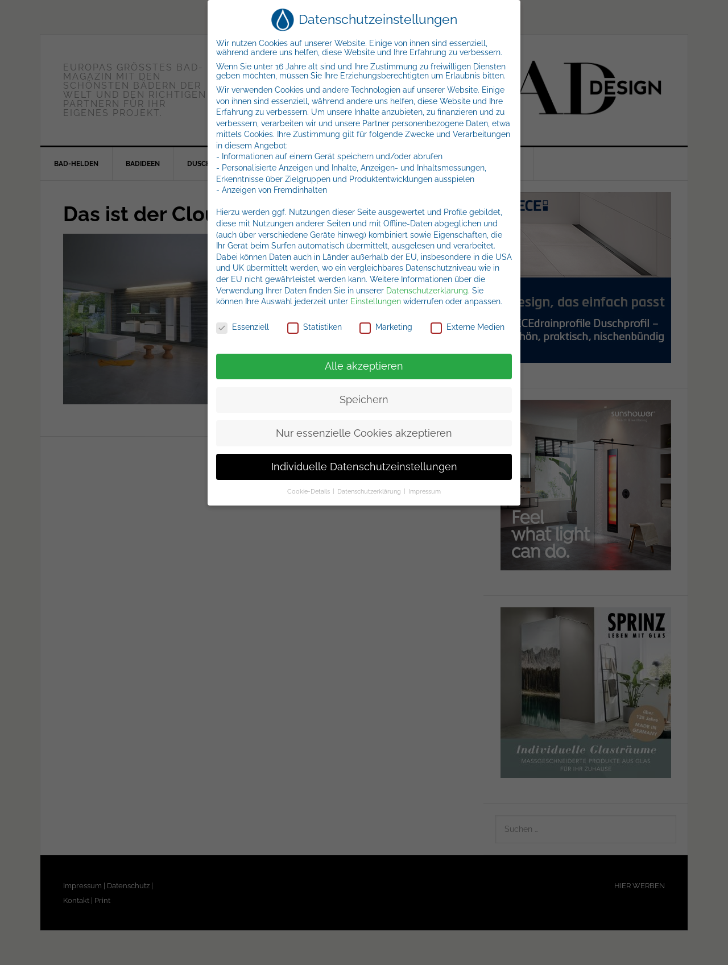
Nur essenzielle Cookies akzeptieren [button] (364, 433)
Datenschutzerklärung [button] (370, 491)
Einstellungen (375, 301)
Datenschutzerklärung (427, 290)
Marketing (385, 327)
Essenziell (242, 327)
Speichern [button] (364, 399)
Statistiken (314, 327)
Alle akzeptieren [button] (364, 366)
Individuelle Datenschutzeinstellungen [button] (364, 467)
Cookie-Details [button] (309, 491)
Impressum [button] (424, 491)
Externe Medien (467, 327)
